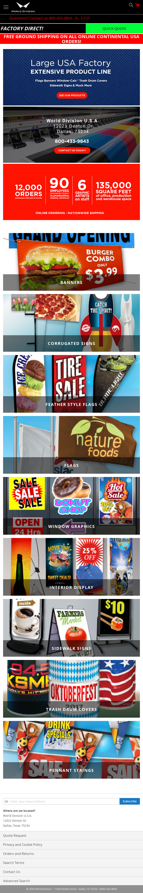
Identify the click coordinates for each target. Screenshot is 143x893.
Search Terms (13, 862)
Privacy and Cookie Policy (22, 844)
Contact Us (11, 872)
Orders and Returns (18, 853)
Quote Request (14, 835)
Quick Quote (114, 28)
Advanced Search (16, 881)
